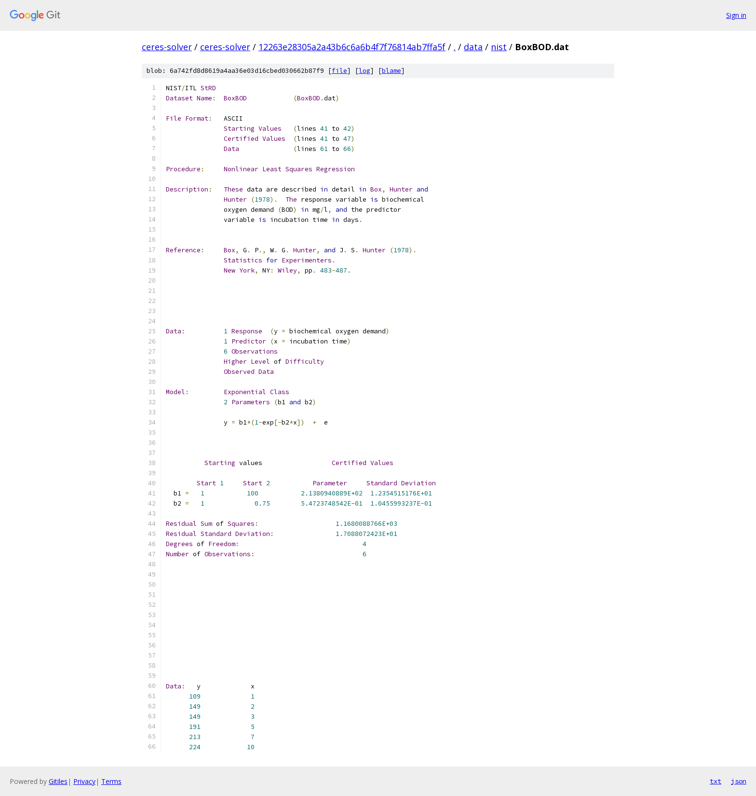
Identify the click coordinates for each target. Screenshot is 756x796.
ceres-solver (167, 47)
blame (391, 71)
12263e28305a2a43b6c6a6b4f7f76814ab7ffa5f (352, 47)
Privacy (84, 781)
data (473, 47)
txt (715, 781)
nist (499, 47)
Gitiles (58, 781)
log (364, 71)
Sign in (736, 15)
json (738, 781)
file (339, 71)
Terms (111, 781)
